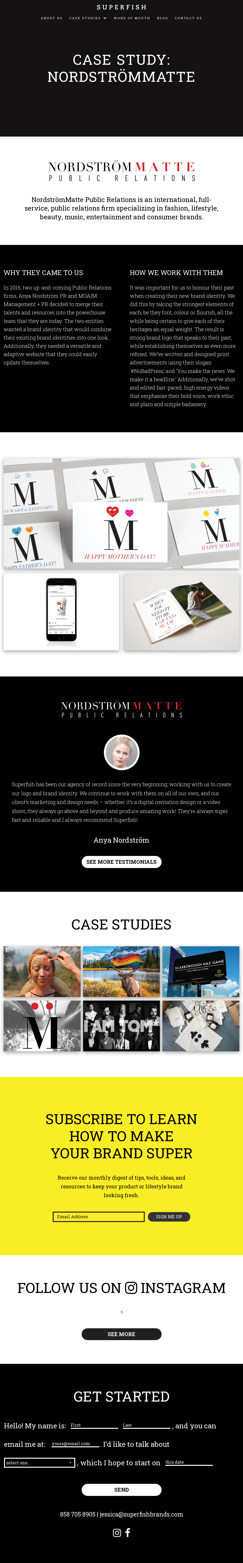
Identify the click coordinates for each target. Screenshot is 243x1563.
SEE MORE (121, 1334)
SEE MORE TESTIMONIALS (121, 861)
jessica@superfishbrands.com (141, 1514)
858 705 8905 (77, 1514)
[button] (39, 1463)
